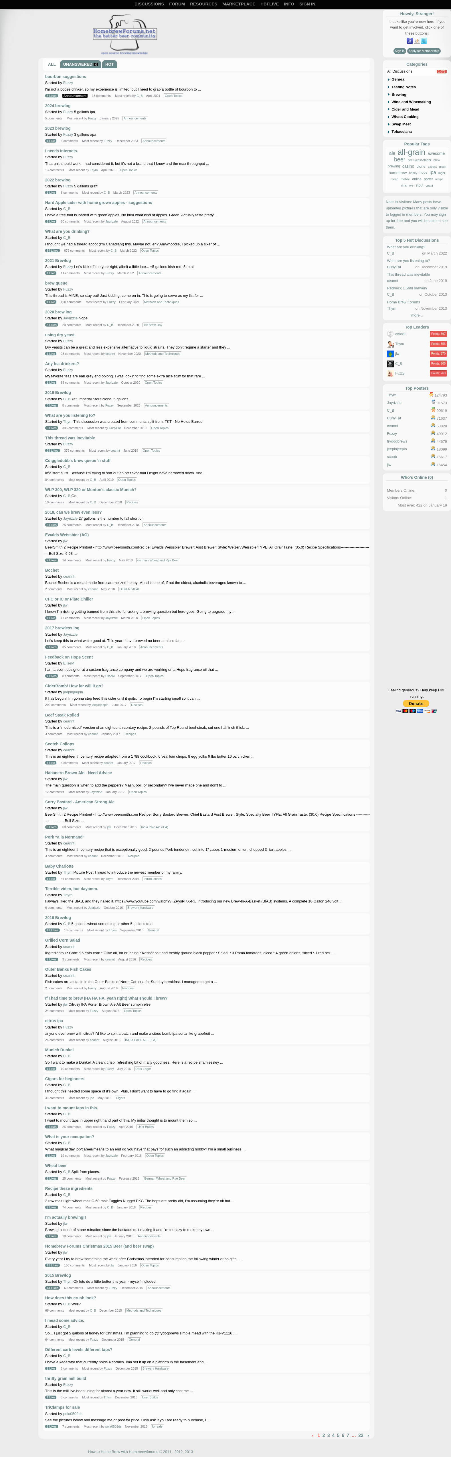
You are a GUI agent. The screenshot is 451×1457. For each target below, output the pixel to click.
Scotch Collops (59, 744)
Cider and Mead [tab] (405, 109)
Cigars (120, 1098)
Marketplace (238, 3)
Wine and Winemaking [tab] (411, 102)
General (153, 930)
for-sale (157, 1426)
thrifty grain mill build (65, 1378)
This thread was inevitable (70, 438)
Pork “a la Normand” (65, 837)
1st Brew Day (153, 325)
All (52, 64)
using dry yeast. (60, 335)
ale (392, 153)
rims (404, 186)
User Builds (146, 1126)
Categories (417, 64)
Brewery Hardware (140, 907)
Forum (177, 3)
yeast (429, 186)
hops (423, 173)
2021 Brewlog (58, 260)
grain (442, 167)
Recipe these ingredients (69, 1188)
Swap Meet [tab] (401, 124)
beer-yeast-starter (419, 160)
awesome (436, 153)
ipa (433, 172)
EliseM (68, 663)
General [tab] (398, 79)
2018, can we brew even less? (73, 512)
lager (441, 173)
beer (399, 159)
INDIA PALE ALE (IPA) (141, 1040)
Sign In (307, 3)
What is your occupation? (69, 1136)
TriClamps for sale (62, 1407)
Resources (203, 3)
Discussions (149, 3)
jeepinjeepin (73, 692)
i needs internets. (61, 151)
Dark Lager (143, 1068)
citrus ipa (54, 1020)
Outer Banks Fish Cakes (68, 969)
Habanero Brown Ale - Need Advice (78, 772)
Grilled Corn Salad (62, 940)
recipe (439, 179)
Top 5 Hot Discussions (417, 240)
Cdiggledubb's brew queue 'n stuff (77, 460)
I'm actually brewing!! (65, 1217)
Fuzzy (68, 83)
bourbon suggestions (65, 76)
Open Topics (173, 95)
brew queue (56, 283)
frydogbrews (397, 441)
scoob (392, 457)
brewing (394, 166)
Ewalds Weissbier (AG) (67, 535)
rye (411, 186)
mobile (405, 179)
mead (394, 179)
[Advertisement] (417, 599)
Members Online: (401, 490)
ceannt (110, 353)
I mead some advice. (64, 1320)
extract (432, 167)
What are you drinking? (67, 231)
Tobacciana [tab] (401, 131)
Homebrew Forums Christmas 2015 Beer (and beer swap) (99, 1246)
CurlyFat (115, 428)
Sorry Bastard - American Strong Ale (79, 802)
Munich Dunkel (59, 1050)
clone (420, 166)
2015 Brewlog (58, 1275)
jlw (65, 541)
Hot (109, 64)
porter (428, 179)
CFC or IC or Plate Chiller (69, 599)
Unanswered (80, 64)
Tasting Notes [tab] (403, 87)
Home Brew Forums (403, 302)
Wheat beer (56, 1165)
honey (413, 173)
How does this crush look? (70, 1298)
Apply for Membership (424, 51)
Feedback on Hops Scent (69, 657)
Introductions (153, 878)
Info (289, 3)
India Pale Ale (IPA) (154, 827)
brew (437, 160)
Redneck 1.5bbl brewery (407, 288)
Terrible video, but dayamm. (71, 888)
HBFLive (269, 3)
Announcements (135, 118)
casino (408, 166)
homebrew (398, 173)
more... (417, 315)
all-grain (411, 152)
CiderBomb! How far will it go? (74, 686)
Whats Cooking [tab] (405, 117)
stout (420, 186)
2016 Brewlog (58, 917)
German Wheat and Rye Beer (158, 560)
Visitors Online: (399, 498)
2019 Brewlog (58, 392)
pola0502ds (72, 1414)
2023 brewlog (58, 128)
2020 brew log (58, 312)
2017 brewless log (62, 628)
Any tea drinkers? (62, 363)
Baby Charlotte (59, 866)
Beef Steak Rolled (62, 715)
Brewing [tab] (398, 94)
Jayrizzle (112, 221)
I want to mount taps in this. (71, 1108)
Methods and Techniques (161, 302)
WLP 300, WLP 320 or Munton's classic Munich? (91, 489)
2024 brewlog (58, 105)
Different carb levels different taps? (78, 1349)
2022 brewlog (58, 180)
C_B (140, 95)
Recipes (132, 502)
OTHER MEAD (129, 589)
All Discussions (399, 71)
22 (360, 1435)
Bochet (52, 570)
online (417, 179)
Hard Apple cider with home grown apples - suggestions (98, 202)
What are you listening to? (70, 415)
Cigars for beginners (64, 1078)
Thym (94, 170)
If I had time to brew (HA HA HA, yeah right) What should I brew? (106, 998)
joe (92, 1098)
